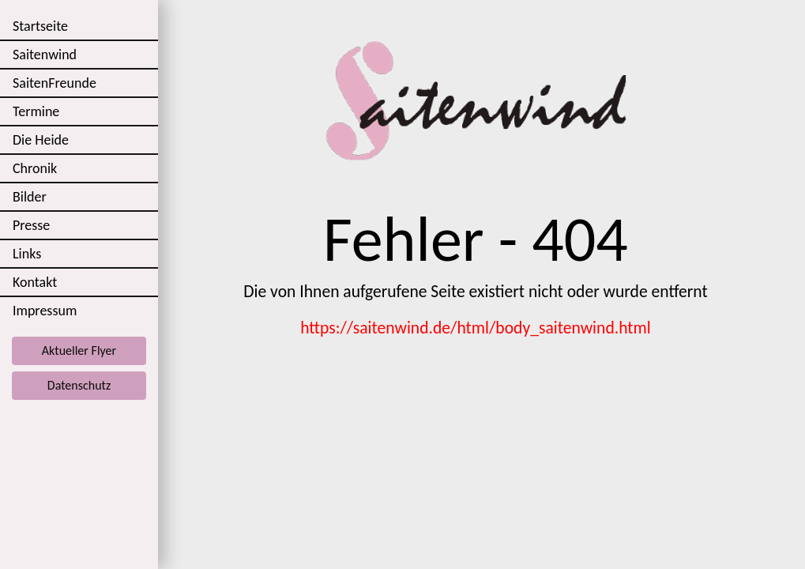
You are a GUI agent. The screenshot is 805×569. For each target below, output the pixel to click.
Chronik (35, 168)
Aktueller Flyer (79, 350)
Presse (31, 225)
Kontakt (35, 282)
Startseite (40, 26)
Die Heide (41, 140)
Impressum (45, 310)
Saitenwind (45, 54)
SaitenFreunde (54, 83)
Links (27, 253)
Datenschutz (79, 385)
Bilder (30, 196)
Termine (36, 111)
